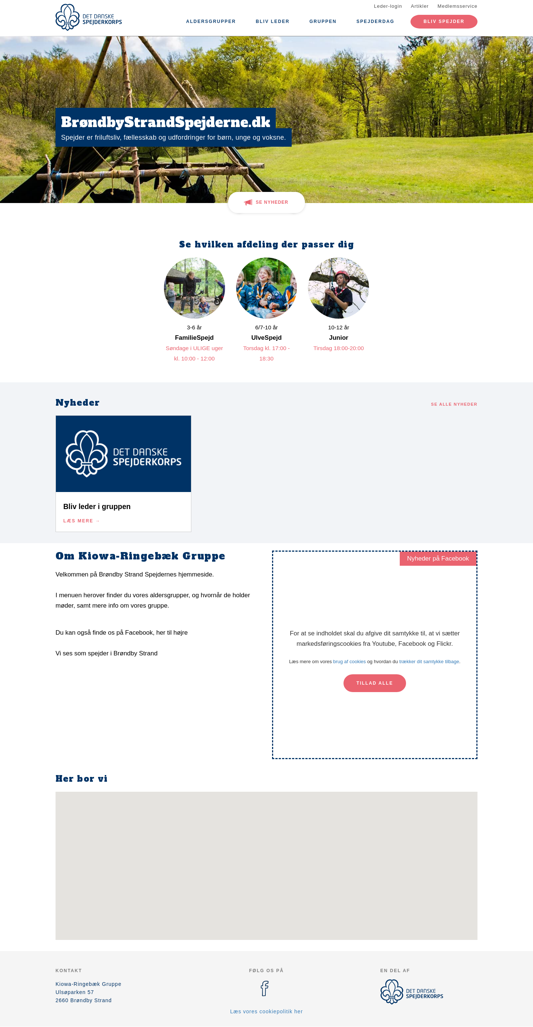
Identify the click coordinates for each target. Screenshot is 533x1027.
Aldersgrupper (211, 21)
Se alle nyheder (454, 404)
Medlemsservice (457, 6)
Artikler (420, 6)
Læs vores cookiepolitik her (266, 1011)
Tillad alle (374, 683)
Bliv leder (272, 21)
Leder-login (388, 6)
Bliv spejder (444, 21)
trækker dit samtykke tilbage (429, 661)
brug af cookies (349, 661)
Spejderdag (375, 21)
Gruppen (322, 21)
